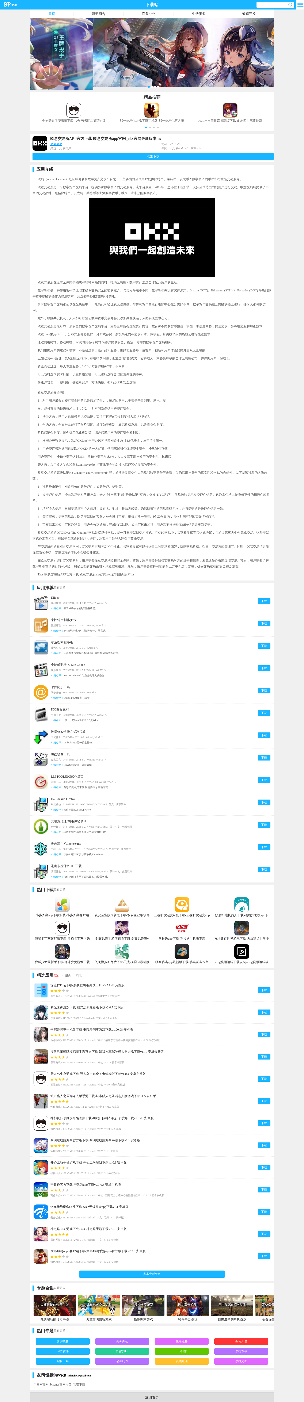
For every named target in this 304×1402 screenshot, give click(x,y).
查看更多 (59, 587)
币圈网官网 (41, 1384)
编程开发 (249, 14)
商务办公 (148, 14)
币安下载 (79, 1384)
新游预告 (98, 14)
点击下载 (153, 156)
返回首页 (152, 1397)
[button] (146, 127)
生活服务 (198, 14)
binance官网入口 (60, 1384)
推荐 (57, 975)
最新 (68, 975)
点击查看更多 (152, 1274)
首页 (51, 14)
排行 (79, 975)
